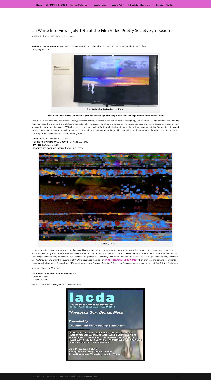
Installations (99, 5)
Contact (170, 5)
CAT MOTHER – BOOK (56, 5)
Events (159, 5)
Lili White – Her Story (139, 5)
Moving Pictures (78, 5)
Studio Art (117, 5)
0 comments (69, 36)
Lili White (38, 36)
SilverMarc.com (91, 376)
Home (39, 5)
